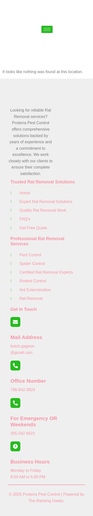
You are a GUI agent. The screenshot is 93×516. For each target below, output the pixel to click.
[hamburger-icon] (47, 29)
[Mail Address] (15, 322)
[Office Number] (15, 366)
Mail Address (26, 337)
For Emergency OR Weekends (33, 421)
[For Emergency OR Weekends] (15, 403)
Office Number (28, 381)
